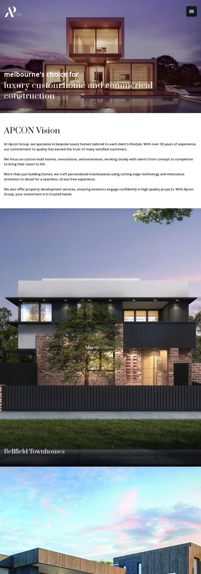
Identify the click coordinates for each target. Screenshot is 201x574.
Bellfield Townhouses (34, 452)
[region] (100, 56)
